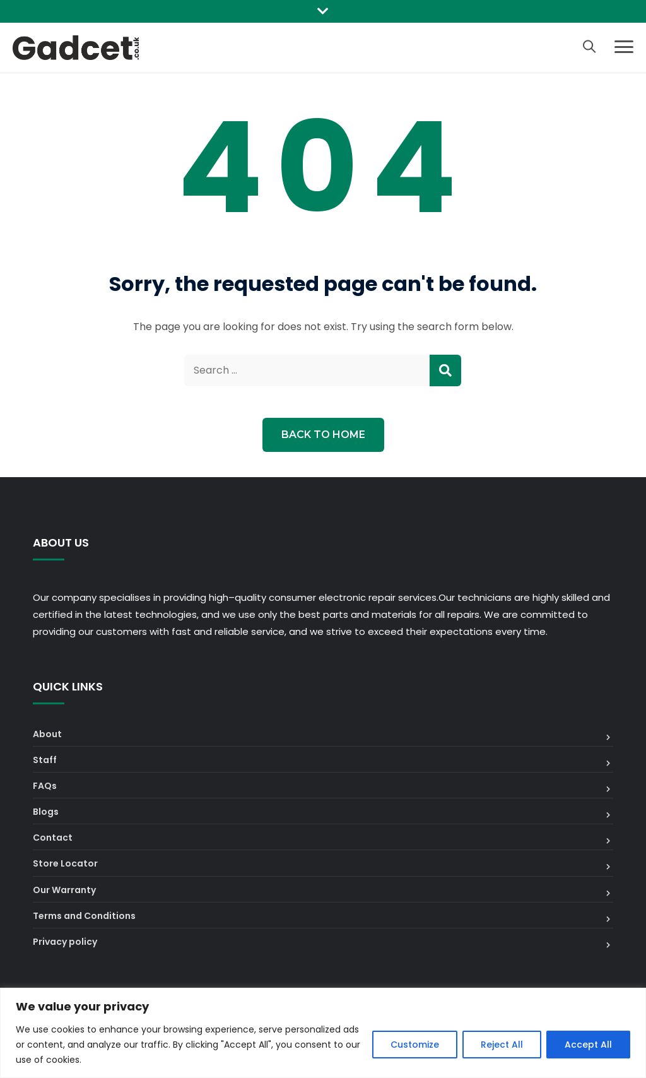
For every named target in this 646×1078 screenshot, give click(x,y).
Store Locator (65, 863)
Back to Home (323, 435)
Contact (53, 837)
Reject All (502, 1044)
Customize (415, 1044)
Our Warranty (64, 890)
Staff (45, 760)
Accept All (588, 1044)
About (47, 734)
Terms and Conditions (84, 915)
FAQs (45, 785)
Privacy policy (65, 941)
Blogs (46, 811)
